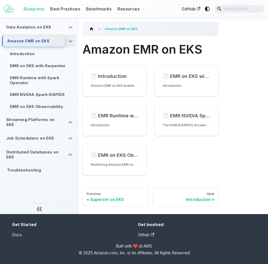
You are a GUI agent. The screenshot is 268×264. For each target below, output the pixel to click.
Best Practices (65, 9)
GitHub (191, 9)
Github (146, 234)
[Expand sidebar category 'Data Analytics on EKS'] (70, 27)
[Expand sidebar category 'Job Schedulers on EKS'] (70, 138)
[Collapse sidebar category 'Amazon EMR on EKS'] (70, 41)
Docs (17, 234)
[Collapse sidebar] (39, 209)
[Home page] (91, 29)
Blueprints (34, 9)
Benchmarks (99, 9)
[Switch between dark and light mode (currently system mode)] (207, 9)
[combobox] (239, 9)
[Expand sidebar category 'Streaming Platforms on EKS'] (70, 122)
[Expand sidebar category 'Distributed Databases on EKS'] (70, 154)
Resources (128, 9)
